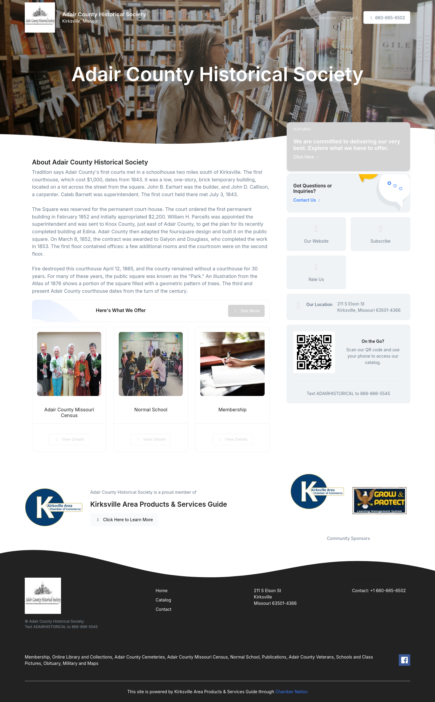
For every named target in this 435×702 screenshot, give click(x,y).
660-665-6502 (387, 17)
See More (246, 310)
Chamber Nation (291, 691)
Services (327, 17)
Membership (232, 410)
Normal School (151, 410)
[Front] (41, 17)
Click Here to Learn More (124, 519)
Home (306, 17)
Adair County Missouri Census (69, 412)
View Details (69, 439)
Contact (349, 17)
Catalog (163, 599)
